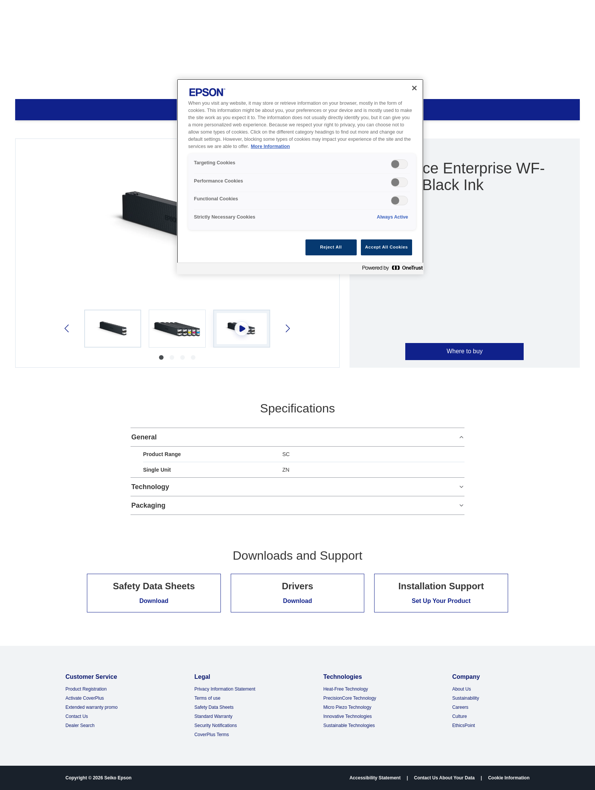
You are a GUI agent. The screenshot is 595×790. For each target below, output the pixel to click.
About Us (461, 689)
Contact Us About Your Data (444, 778)
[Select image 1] (112, 329)
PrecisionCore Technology (349, 698)
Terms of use (207, 698)
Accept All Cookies (386, 247)
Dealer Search (79, 725)
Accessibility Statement (375, 778)
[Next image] (287, 328)
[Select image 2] (177, 329)
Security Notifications (215, 725)
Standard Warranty (213, 716)
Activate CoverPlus (84, 698)
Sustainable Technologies (349, 725)
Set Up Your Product (441, 601)
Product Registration (86, 689)
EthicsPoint (463, 725)
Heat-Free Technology (345, 689)
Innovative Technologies (347, 716)
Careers (460, 707)
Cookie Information (508, 778)
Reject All (331, 247)
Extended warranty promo (91, 707)
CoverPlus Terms (211, 734)
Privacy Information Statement (224, 689)
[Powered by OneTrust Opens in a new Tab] (391, 269)
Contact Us (76, 716)
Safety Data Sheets (213, 707)
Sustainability (465, 698)
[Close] (414, 88)
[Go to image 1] (161, 357)
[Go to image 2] (172, 357)
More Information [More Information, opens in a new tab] (270, 146)
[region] (300, 176)
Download (153, 601)
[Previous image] (67, 328)
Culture (459, 716)
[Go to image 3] (182, 357)
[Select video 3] (241, 329)
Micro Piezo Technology (347, 707)
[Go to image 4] (193, 357)
